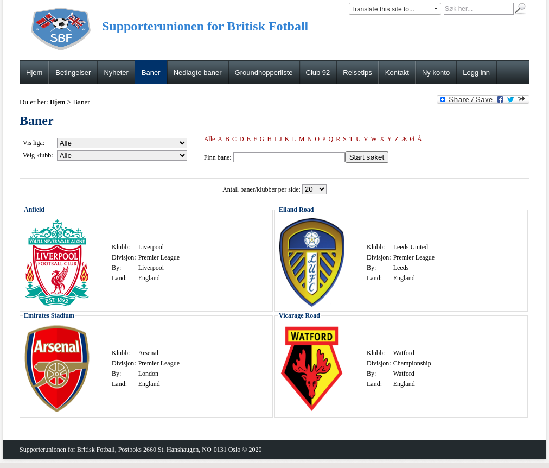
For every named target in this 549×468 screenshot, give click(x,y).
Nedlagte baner (200, 72)
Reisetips (357, 72)
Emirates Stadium (49, 315)
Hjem (34, 72)
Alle (209, 139)
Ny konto (436, 72)
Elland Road (296, 209)
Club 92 (318, 72)
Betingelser (73, 72)
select (436, 9)
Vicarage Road (299, 315)
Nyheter (116, 72)
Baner (151, 72)
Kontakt (397, 72)
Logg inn (476, 72)
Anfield (34, 209)
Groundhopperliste (264, 72)
